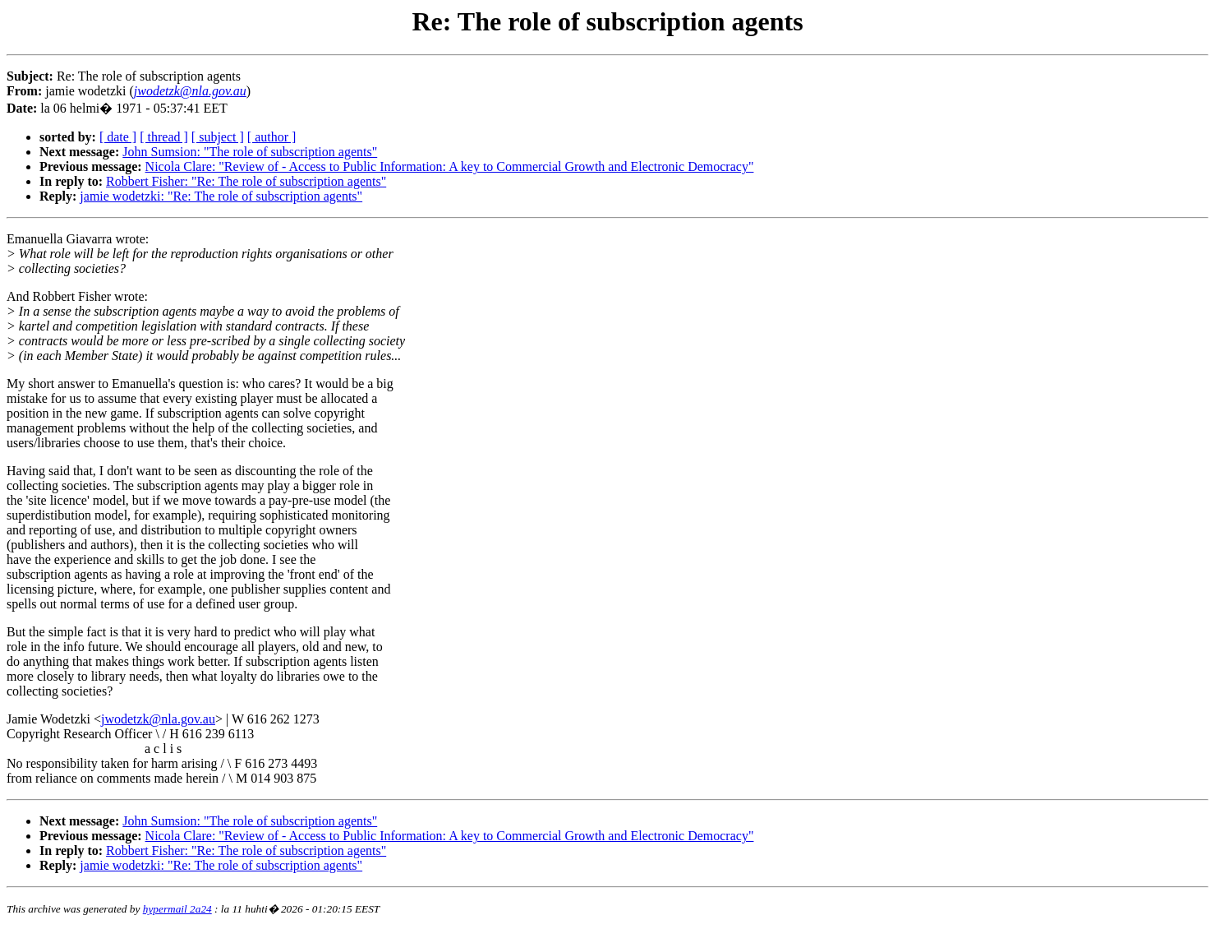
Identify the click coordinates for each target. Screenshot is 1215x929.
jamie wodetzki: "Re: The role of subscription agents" (221, 196)
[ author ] (272, 137)
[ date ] (117, 137)
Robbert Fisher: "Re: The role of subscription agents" (246, 181)
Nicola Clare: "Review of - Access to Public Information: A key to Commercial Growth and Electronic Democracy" (449, 166)
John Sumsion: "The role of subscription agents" (249, 152)
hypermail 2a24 (177, 909)
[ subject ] (217, 137)
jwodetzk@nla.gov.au (158, 719)
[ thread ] (164, 137)
